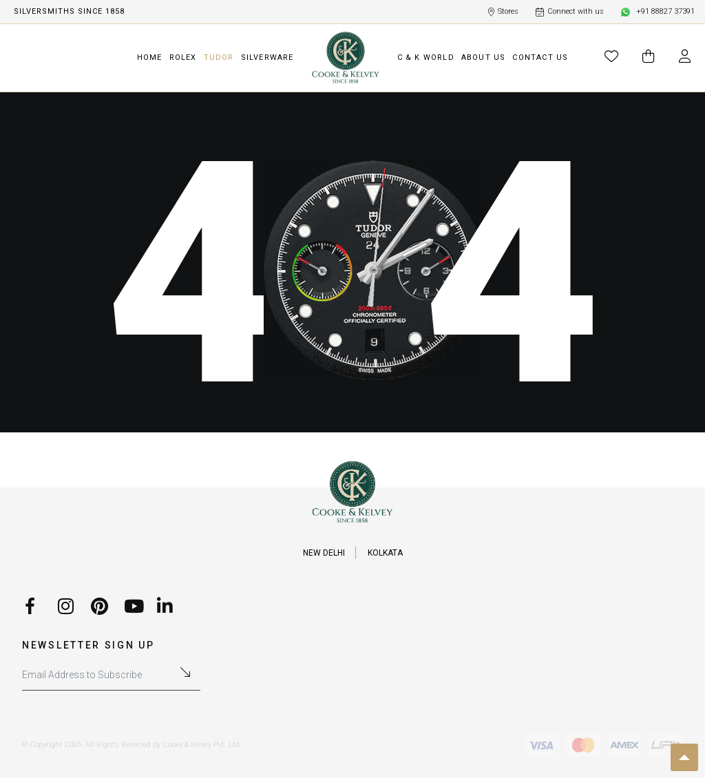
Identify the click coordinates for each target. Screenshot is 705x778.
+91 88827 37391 (658, 12)
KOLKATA (385, 553)
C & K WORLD (425, 57)
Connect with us (570, 12)
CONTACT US (540, 57)
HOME (149, 57)
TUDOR (219, 57)
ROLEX (183, 57)
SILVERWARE (267, 57)
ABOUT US (483, 57)
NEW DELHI (324, 553)
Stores (503, 12)
